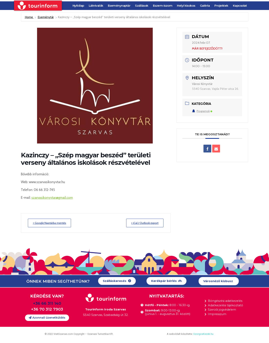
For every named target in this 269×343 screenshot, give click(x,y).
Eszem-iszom (162, 5)
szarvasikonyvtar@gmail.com (52, 198)
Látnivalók (96, 5)
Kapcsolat (240, 5)
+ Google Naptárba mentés (51, 223)
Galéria (205, 5)
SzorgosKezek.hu (203, 334)
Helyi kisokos (186, 5)
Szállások (141, 5)
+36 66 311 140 (47, 303)
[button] (117, 281)
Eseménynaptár (119, 5)
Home (29, 17)
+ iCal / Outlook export (144, 223)
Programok (202, 111)
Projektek (221, 5)
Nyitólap (78, 5)
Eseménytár (46, 17)
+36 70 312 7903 (47, 309)
